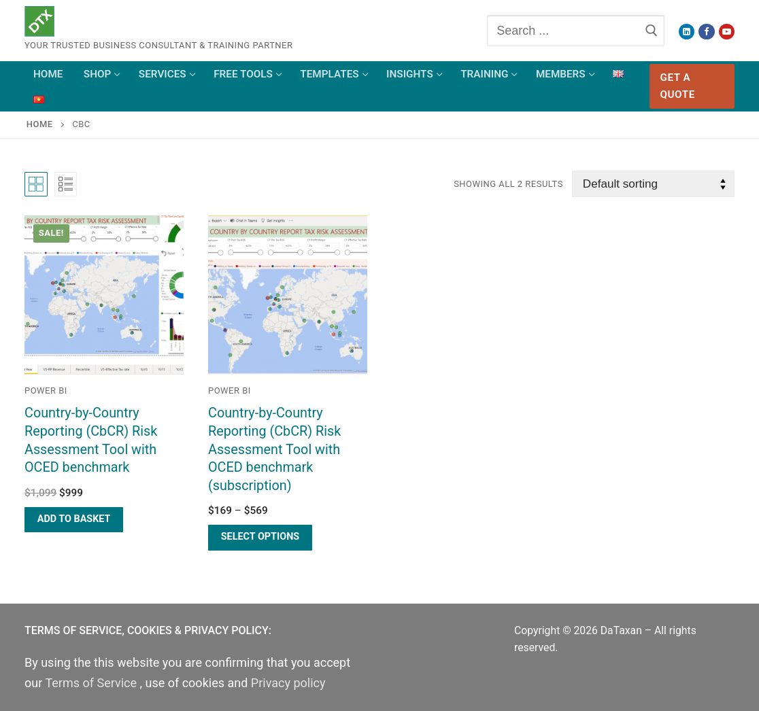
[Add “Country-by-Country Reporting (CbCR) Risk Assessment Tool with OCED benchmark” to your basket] (73, 519)
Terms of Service (92, 683)
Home (40, 124)
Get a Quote (677, 86)
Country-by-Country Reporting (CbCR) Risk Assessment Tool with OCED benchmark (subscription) (274, 449)
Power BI (45, 390)
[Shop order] (653, 184)
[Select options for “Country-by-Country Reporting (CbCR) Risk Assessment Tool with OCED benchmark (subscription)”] (260, 537)
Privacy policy (288, 683)
